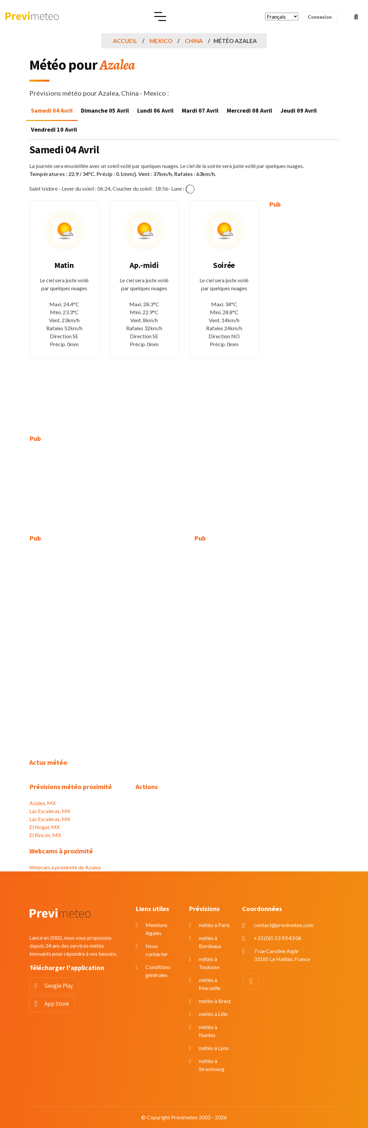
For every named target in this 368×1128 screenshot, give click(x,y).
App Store (57, 1003)
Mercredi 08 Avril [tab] (249, 110)
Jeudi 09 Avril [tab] (298, 110)
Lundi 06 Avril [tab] (155, 110)
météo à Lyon (214, 1048)
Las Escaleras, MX (49, 811)
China (194, 40)
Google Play (59, 985)
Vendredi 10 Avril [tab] (54, 129)
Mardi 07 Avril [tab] (200, 110)
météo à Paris (214, 925)
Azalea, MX (42, 803)
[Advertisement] (304, 317)
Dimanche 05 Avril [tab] (105, 110)
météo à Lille (213, 1014)
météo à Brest (215, 1001)
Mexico (161, 40)
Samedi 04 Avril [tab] (52, 110)
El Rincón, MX (45, 835)
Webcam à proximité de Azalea (65, 867)
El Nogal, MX (44, 827)
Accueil (125, 40)
